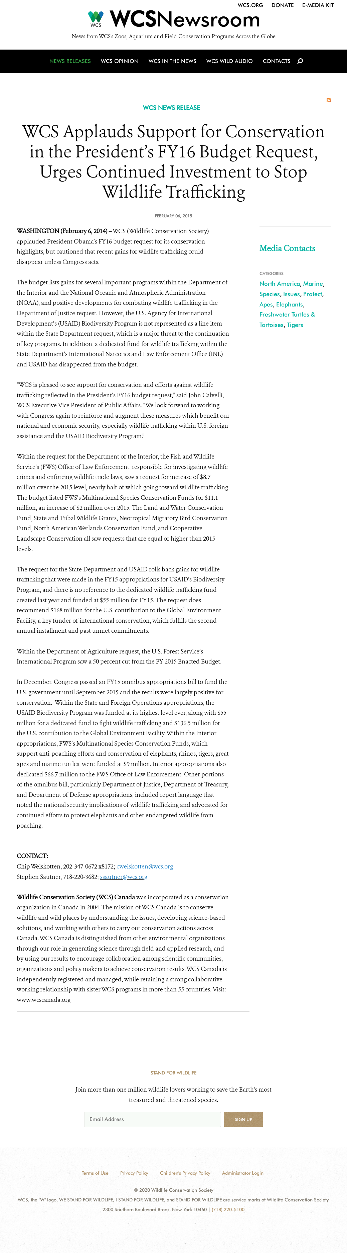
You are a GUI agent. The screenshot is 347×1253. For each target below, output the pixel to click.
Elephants (289, 304)
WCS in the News (172, 61)
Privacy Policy (134, 1173)
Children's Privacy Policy (185, 1173)
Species (269, 293)
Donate (283, 5)
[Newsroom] (173, 21)
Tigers (295, 324)
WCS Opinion (120, 61)
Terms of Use (95, 1173)
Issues (291, 293)
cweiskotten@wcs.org (145, 866)
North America (279, 283)
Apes (266, 304)
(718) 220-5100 (228, 1209)
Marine (313, 283)
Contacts (277, 61)
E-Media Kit (318, 5)
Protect (312, 293)
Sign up (243, 1119)
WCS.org (250, 5)
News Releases (70, 61)
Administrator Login (243, 1173)
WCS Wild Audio (229, 61)
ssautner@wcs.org (123, 877)
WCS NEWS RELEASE (171, 107)
